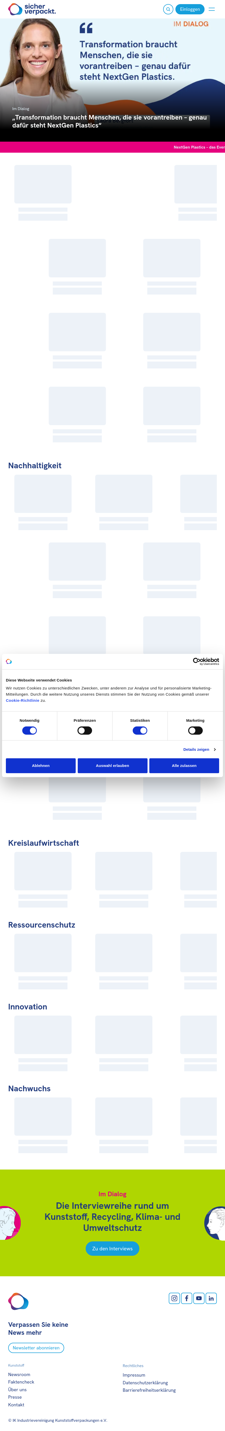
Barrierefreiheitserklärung (149, 1390)
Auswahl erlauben (112, 765)
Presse (15, 1397)
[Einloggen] (190, 9)
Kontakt (16, 1405)
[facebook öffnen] (186, 1298)
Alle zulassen (184, 765)
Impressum (134, 1375)
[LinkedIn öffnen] (211, 1298)
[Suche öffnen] (168, 9)
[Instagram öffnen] (174, 1298)
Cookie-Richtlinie (22, 700)
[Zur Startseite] (32, 9)
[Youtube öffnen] (199, 1298)
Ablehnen (41, 765)
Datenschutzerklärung (145, 1383)
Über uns (17, 1390)
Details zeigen (196, 749)
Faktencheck (21, 1382)
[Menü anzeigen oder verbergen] (212, 9)
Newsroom (19, 1374)
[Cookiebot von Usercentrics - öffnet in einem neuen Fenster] (196, 661)
